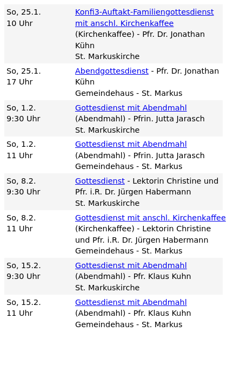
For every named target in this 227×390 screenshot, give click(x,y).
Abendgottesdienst (112, 71)
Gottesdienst (100, 181)
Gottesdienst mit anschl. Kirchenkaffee (150, 217)
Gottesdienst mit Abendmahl (131, 107)
